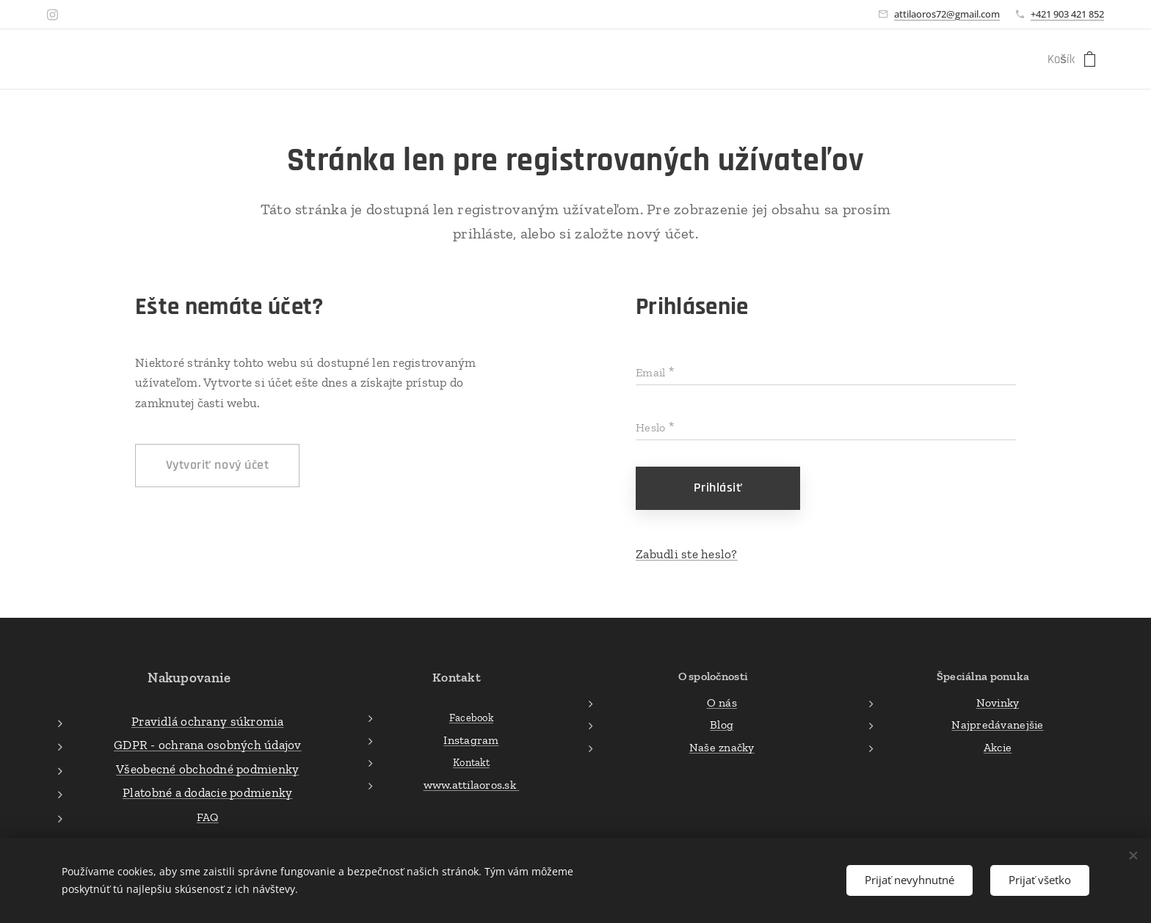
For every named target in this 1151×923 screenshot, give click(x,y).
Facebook (471, 717)
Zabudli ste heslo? (687, 554)
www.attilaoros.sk (471, 785)
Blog (721, 725)
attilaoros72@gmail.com (947, 14)
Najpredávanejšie (997, 725)
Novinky (998, 702)
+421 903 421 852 (1067, 14)
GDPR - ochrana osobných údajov (208, 744)
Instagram (470, 740)
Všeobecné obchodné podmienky (207, 768)
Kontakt (471, 762)
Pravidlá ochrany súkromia (207, 720)
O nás (721, 702)
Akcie (998, 747)
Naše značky (721, 747)
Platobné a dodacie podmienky (207, 792)
